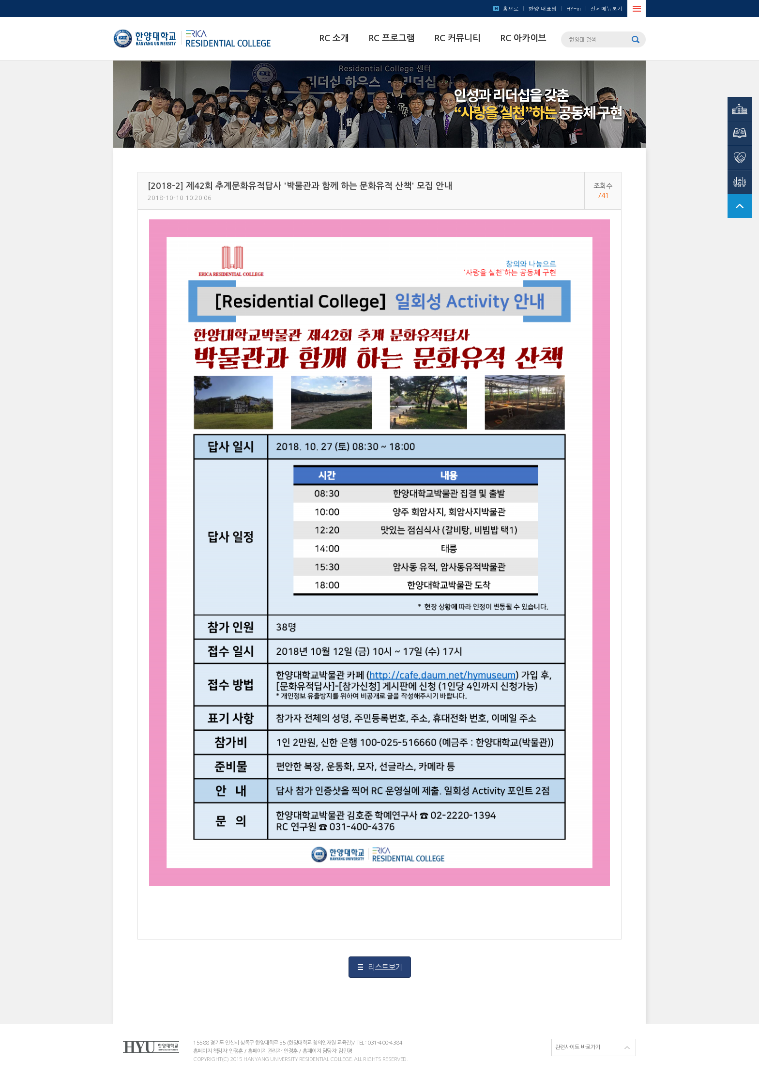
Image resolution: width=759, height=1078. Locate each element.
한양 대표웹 (542, 8)
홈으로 (510, 8)
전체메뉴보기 (606, 8)
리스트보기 (385, 967)
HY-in (573, 8)
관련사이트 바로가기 (577, 1047)
